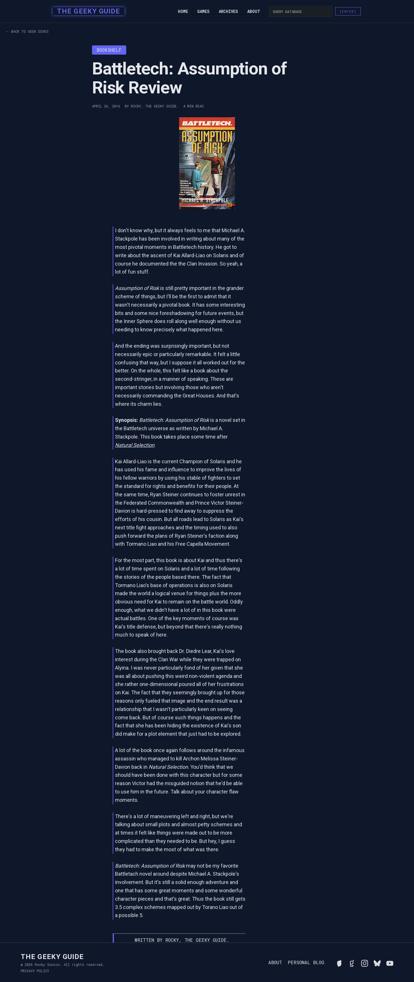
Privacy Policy (35, 970)
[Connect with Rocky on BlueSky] (377, 962)
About (253, 11)
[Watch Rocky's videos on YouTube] (389, 962)
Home (183, 11)
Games (203, 11)
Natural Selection (134, 445)
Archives (228, 11)
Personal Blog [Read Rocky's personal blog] (306, 962)
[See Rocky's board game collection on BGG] (339, 962)
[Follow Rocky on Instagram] (364, 962)
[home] (86, 11)
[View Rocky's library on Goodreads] (351, 962)
